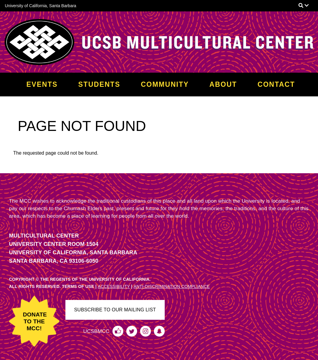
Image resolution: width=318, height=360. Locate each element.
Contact (276, 84)
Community (165, 84)
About (223, 84)
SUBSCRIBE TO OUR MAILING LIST (115, 309)
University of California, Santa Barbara (40, 5)
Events (42, 84)
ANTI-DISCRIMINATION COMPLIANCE (172, 286)
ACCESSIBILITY (114, 286)
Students (99, 84)
